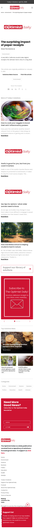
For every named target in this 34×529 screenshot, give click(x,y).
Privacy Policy (5, 493)
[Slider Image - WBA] (16, 321)
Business (29, 386)
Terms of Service (6, 495)
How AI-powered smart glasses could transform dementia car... (8, 369)
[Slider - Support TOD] (17, 321)
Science (21, 386)
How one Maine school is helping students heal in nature (14, 245)
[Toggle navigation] (2, 7)
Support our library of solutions (14, 269)
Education (12, 390)
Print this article (26, 74)
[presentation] (14, 416)
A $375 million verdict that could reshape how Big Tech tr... (24, 369)
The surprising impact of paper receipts (22, 12)
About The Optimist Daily (8, 487)
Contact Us (4, 490)
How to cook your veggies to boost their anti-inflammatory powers (15, 124)
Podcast (3, 485)
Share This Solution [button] (8, 49)
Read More (4, 136)
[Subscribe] (14, 321)
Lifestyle (27, 390)
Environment (8, 12)
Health (20, 390)
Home (2, 12)
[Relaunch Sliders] (19, 321)
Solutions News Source (10, 74)
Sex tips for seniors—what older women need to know (14, 205)
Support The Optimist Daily (8, 482)
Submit (28, 427)
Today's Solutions (6, 480)
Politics (4, 390)
